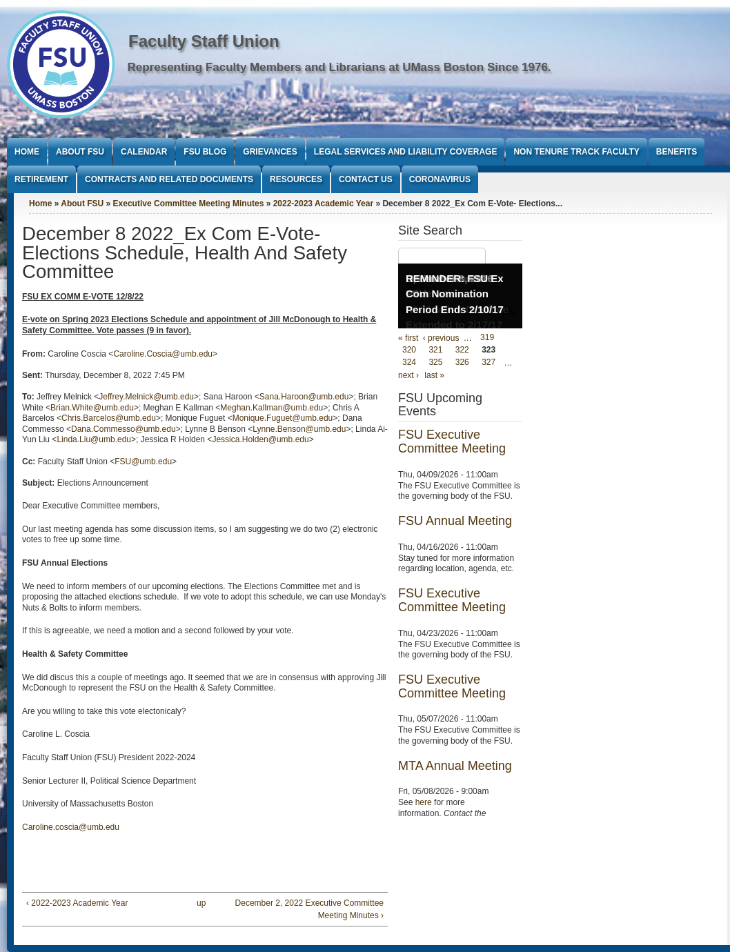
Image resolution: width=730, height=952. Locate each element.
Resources (296, 179)
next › (408, 375)
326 (462, 363)
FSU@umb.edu (143, 461)
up (201, 903)
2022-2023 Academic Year (323, 203)
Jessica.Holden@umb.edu (260, 439)
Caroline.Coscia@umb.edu (163, 354)
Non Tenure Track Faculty (576, 152)
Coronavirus (440, 179)
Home (26, 152)
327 (488, 363)
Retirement (41, 179)
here (423, 802)
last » (434, 375)
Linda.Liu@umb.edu (94, 439)
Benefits (676, 152)
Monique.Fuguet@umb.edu (283, 418)
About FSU (80, 152)
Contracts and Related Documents (169, 179)
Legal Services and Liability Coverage (405, 152)
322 (462, 350)
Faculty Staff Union (203, 41)
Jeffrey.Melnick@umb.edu (146, 396)
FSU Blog (205, 152)
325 (435, 363)
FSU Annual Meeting (455, 521)
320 (409, 350)
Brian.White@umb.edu (92, 408)
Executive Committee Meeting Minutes (188, 203)
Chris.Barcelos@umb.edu (108, 418)
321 (435, 350)
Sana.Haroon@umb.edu (304, 396)
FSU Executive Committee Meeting (452, 441)
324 (409, 363)
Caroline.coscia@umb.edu (70, 827)
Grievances (270, 152)
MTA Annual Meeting (455, 766)
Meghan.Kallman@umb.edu (271, 408)
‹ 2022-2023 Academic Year (77, 903)
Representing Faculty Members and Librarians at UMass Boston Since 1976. (339, 67)
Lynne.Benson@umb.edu (299, 429)
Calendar (144, 152)
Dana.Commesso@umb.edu (123, 429)
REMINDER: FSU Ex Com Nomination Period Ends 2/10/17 (455, 293)
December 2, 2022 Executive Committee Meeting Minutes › (309, 909)
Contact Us (366, 179)
